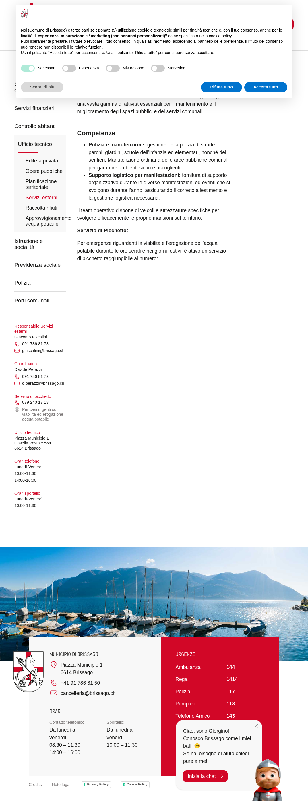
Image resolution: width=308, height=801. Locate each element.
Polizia (22, 283)
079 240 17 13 (31, 402)
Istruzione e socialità (28, 244)
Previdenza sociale (37, 265)
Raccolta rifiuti (41, 208)
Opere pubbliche (44, 171)
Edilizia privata (42, 161)
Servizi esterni (41, 197)
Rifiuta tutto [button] (221, 87)
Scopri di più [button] (42, 87)
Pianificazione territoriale (41, 184)
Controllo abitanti (35, 126)
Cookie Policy (137, 784)
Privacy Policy (98, 784)
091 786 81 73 (31, 344)
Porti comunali (31, 300)
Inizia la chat (205, 776)
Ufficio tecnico (35, 144)
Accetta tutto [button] (265, 87)
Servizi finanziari (34, 108)
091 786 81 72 (31, 376)
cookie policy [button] (220, 36)
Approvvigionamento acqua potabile (46, 221)
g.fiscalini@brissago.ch (39, 350)
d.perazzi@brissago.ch (39, 383)
